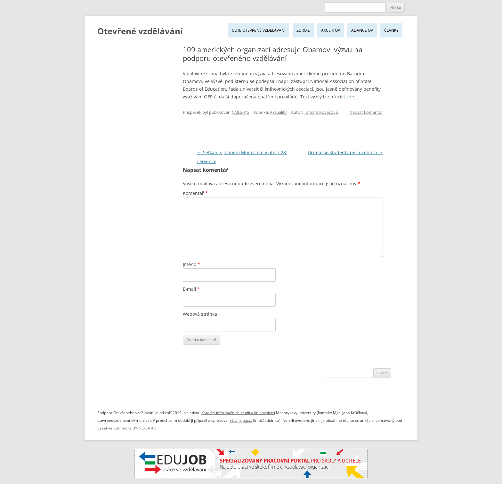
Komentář (195, 193)
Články (391, 30)
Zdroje (303, 30)
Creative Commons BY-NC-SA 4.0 (127, 428)
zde (350, 97)
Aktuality (278, 112)
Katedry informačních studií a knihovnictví (238, 412)
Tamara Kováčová (321, 112)
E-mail (191, 289)
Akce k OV (330, 30)
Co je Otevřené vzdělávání (258, 30)
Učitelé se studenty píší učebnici (345, 152)
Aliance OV (362, 30)
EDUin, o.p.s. (241, 420)
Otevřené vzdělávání (140, 31)
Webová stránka (200, 314)
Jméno (191, 264)
